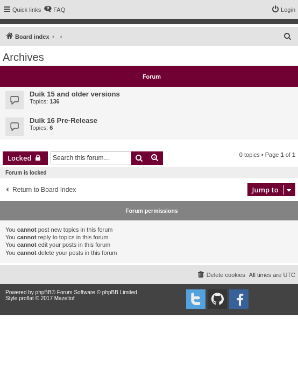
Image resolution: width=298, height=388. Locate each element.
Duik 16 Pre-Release (63, 120)
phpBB (44, 292)
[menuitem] (54, 9)
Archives (23, 57)
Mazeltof (64, 298)
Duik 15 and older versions (75, 94)
